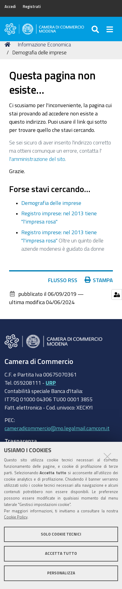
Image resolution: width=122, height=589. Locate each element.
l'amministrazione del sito (37, 159)
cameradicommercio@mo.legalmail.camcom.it (57, 428)
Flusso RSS (65, 280)
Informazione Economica (44, 44)
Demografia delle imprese (51, 202)
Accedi (10, 7)
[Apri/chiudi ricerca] (96, 29)
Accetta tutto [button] (61, 553)
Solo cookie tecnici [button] (61, 534)
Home (8, 44)
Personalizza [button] (61, 573)
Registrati (32, 7)
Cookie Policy (15, 517)
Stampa (100, 280)
